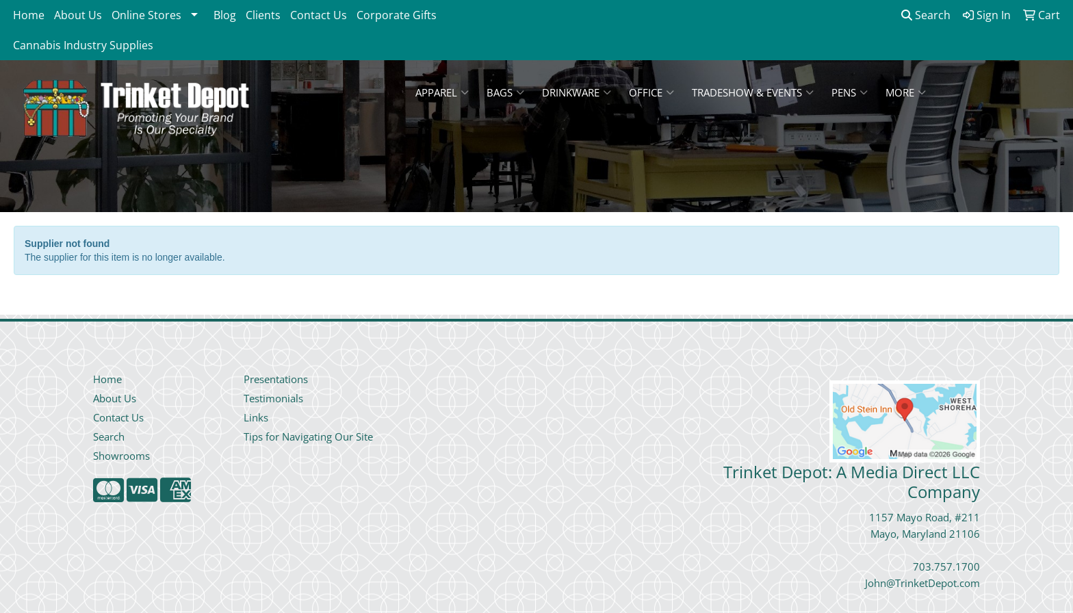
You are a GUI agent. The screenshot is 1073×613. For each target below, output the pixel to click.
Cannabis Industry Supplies (83, 45)
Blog (225, 15)
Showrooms (121, 455)
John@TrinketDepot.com (922, 583)
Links (256, 417)
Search (926, 15)
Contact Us (318, 15)
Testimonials (273, 398)
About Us (78, 15)
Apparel (442, 92)
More (905, 92)
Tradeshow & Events (753, 92)
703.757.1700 (946, 566)
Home (28, 15)
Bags (505, 92)
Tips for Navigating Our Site (308, 436)
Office (651, 92)
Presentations (276, 379)
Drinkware (576, 92)
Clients (263, 15)
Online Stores (146, 15)
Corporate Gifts (397, 15)
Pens (849, 92)
